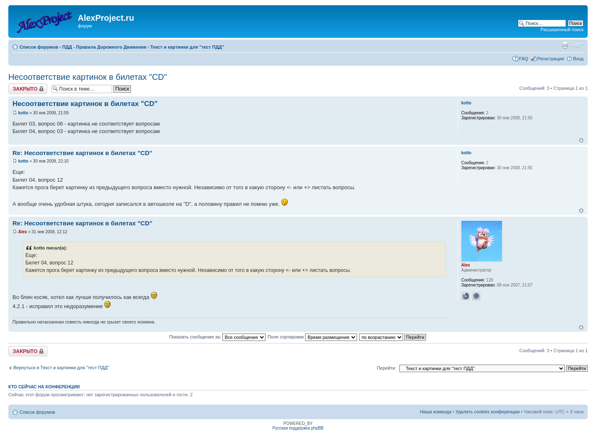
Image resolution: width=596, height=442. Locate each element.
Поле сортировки (312, 336)
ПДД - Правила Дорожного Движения (104, 46)
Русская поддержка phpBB (297, 428)
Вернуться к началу (581, 140)
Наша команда (435, 411)
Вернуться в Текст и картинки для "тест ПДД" (61, 367)
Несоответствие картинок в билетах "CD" (87, 76)
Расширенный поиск (562, 29)
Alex (22, 232)
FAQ (523, 58)
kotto (23, 113)
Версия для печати (564, 45)
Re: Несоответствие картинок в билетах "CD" (82, 152)
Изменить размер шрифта (577, 45)
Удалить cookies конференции (488, 411)
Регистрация (550, 58)
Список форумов (39, 46)
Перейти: (387, 367)
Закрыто (27, 89)
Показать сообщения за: (217, 336)
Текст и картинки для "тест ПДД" (187, 46)
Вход (578, 58)
